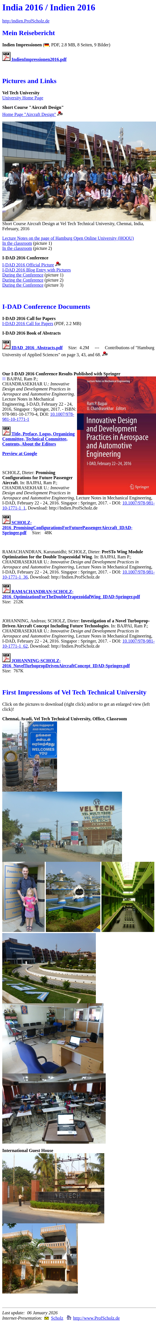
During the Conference (23, 275)
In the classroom (17, 243)
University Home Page (22, 97)
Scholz (57, 1318)
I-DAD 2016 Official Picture (28, 264)
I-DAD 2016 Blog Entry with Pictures (36, 270)
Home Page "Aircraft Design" (29, 114)
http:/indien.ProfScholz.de (25, 21)
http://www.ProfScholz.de (96, 1318)
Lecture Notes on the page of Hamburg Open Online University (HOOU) (68, 238)
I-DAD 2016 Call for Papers (27, 323)
